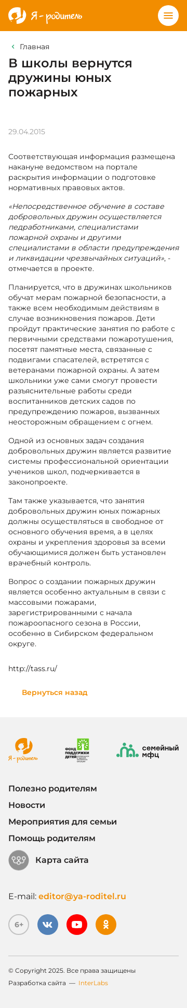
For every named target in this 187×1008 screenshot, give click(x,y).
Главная (34, 46)
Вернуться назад (55, 692)
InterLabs (93, 983)
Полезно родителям (52, 788)
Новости (26, 805)
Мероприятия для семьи (62, 822)
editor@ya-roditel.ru (82, 896)
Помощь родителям (52, 838)
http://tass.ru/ (32, 668)
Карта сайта (48, 860)
